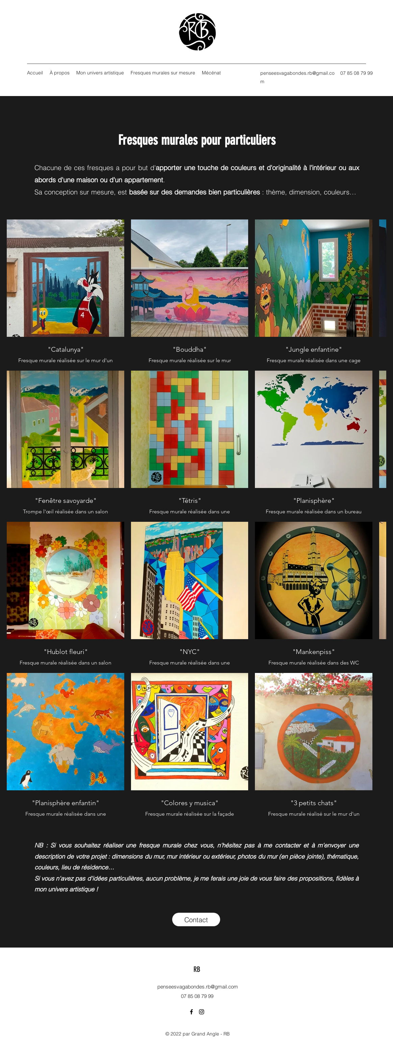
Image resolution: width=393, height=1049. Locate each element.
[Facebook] (191, 1011)
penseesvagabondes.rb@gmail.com (197, 986)
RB (196, 969)
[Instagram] (201, 1011)
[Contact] (196, 919)
